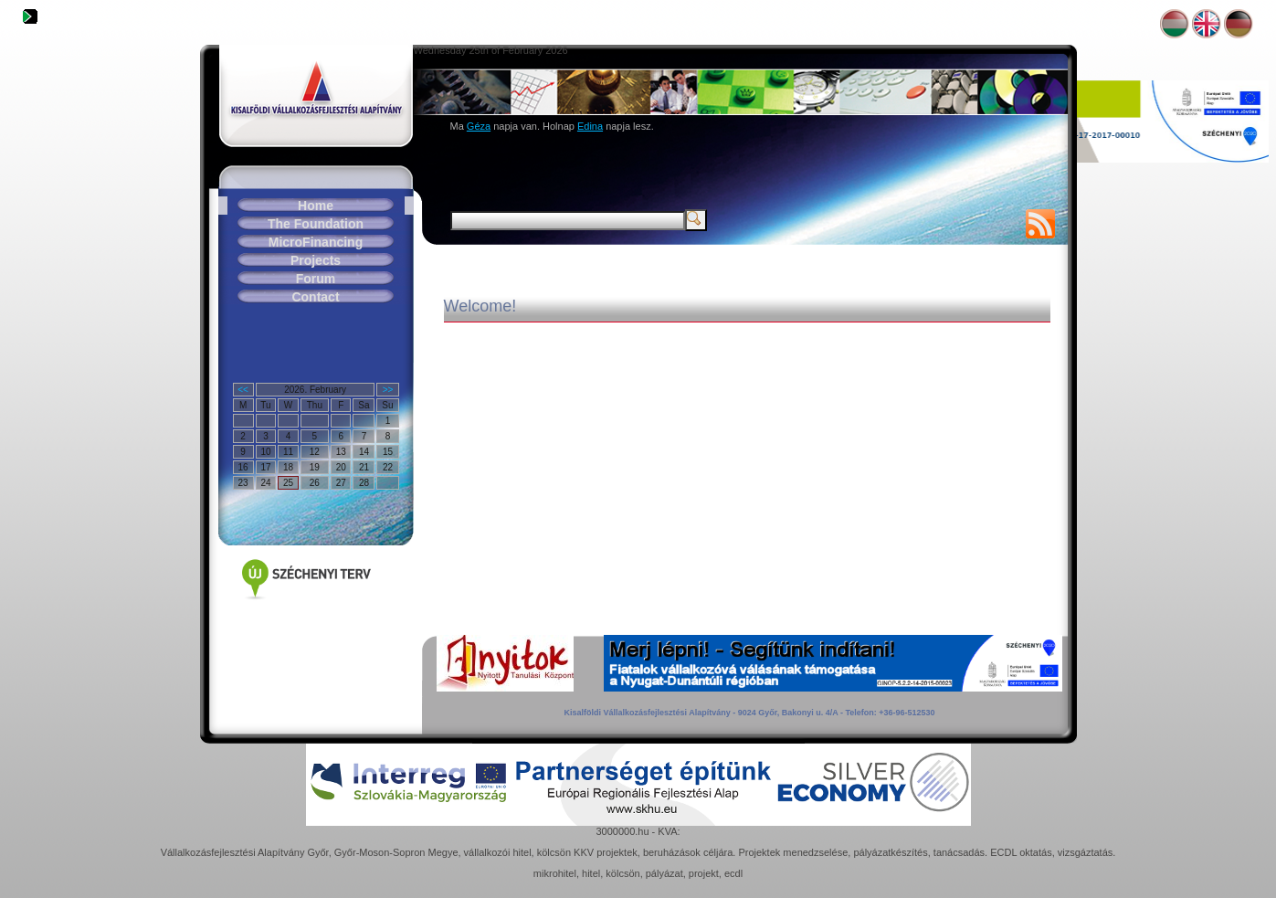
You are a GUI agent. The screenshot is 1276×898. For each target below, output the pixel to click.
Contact (315, 297)
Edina (590, 126)
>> (388, 390)
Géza (478, 126)
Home (315, 205)
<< (242, 390)
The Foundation (316, 224)
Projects (315, 260)
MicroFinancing (316, 242)
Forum (316, 278)
